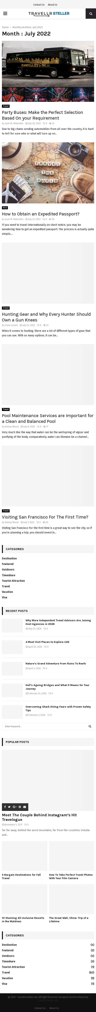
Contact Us (39, 4)
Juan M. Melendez (14, 123)
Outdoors (8, 569)
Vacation (7, 592)
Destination (9, 558)
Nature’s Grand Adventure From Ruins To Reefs (56, 663)
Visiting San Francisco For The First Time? (45, 517)
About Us (52, 4)
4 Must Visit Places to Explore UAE (47, 642)
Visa (5, 208)
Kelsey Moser (12, 426)
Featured (7, 564)
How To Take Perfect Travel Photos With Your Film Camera (71, 876)
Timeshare (8, 575)
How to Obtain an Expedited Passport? (40, 214)
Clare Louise (11, 325)
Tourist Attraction (13, 580)
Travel (6, 106)
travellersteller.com (48, 1000)
